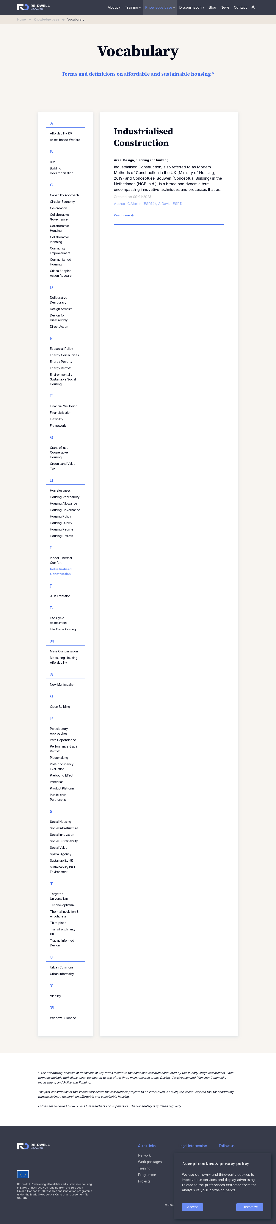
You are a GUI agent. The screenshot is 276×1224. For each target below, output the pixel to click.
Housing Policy (60, 516)
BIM (52, 162)
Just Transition (60, 596)
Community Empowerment (60, 250)
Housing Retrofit (61, 536)
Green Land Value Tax (62, 466)
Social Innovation (62, 834)
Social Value (58, 847)
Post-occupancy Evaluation (62, 766)
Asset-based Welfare (65, 140)
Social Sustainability (64, 841)
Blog (212, 7)
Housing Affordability (65, 497)
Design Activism (61, 309)
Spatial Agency (60, 854)
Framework (58, 425)
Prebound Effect (61, 775)
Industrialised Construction (61, 571)
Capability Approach (64, 195)
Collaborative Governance (59, 217)
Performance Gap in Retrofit (64, 749)
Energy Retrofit (60, 368)
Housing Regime (61, 529)
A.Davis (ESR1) (170, 203)
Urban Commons (62, 967)
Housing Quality (61, 523)
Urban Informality (62, 974)
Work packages (150, 1162)
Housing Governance (65, 510)
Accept (192, 1207)
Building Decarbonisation (61, 170)
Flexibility (56, 419)
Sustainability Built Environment (62, 869)
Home (25, 19)
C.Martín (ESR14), (142, 203)
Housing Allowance (63, 503)
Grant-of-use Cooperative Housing (59, 452)
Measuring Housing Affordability (63, 660)
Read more (124, 215)
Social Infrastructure (64, 828)
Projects (144, 1181)
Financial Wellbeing (63, 406)
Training (133, 7)
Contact (240, 7)
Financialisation (60, 412)
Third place (58, 923)
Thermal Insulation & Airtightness (64, 914)
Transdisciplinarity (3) (62, 931)
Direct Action (59, 326)
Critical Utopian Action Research (61, 273)
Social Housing (60, 821)
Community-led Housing (60, 262)
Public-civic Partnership (58, 797)
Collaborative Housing (59, 228)
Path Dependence (63, 740)
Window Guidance (63, 1018)
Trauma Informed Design (62, 943)
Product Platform (62, 788)
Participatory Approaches (59, 731)
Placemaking (59, 757)
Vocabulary (75, 19)
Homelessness (60, 490)
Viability (55, 996)
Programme (147, 1175)
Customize (250, 1207)
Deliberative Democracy (58, 300)
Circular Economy (62, 201)
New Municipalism (62, 684)
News (225, 7)
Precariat (56, 782)
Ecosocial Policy (61, 348)
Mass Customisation (64, 651)
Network (144, 1155)
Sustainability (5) (61, 860)
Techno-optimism (62, 905)
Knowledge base (160, 7)
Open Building (60, 706)
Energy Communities (64, 355)
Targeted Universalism (59, 896)
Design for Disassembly (59, 317)
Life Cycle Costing (63, 629)
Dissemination (191, 7)
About (114, 7)
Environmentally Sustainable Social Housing (63, 379)
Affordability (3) (61, 133)
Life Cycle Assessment (58, 620)
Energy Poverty (61, 361)
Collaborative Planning (59, 239)
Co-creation (58, 208)
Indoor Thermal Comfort (61, 560)
